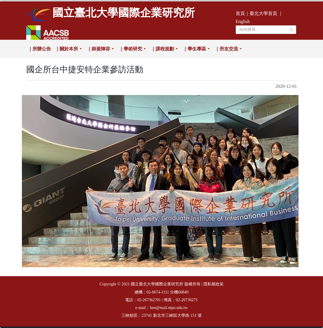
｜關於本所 (66, 48)
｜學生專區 (194, 48)
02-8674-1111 (158, 292)
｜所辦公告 (39, 48)
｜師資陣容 (98, 48)
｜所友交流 (226, 48)
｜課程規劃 (162, 48)
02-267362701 (149, 300)
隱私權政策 (213, 284)
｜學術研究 (130, 48)
